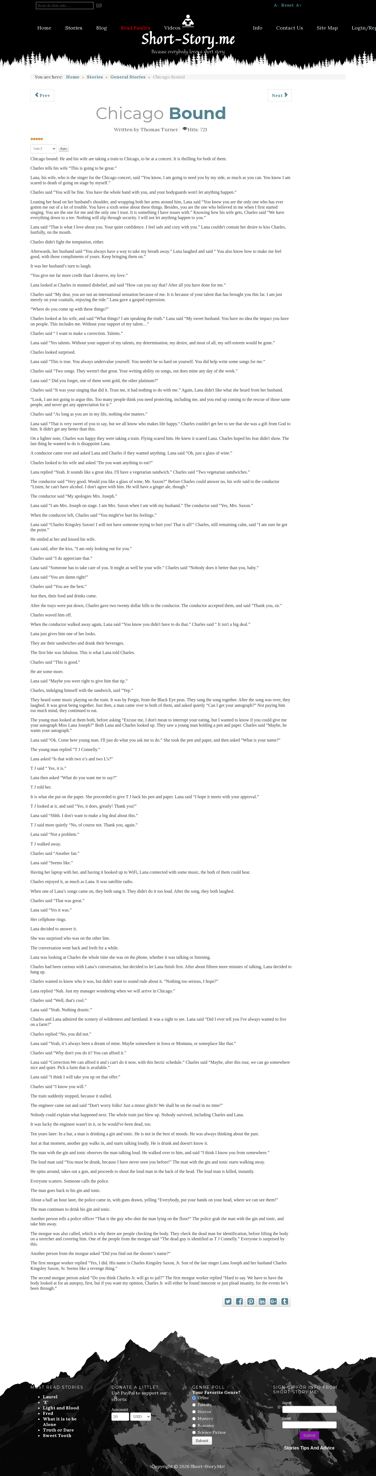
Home (44, 28)
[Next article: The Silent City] (280, 95)
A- (276, 5)
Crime (203, 1397)
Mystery (205, 1418)
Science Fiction (212, 1432)
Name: (287, 1403)
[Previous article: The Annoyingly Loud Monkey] (42, 95)
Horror (205, 1411)
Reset (287, 5)
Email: (286, 1418)
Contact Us (289, 28)
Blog (101, 28)
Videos (172, 28)
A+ (299, 5)
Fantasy (205, 1404)
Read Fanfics (135, 28)
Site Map (327, 28)
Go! (99, 5)
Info (257, 28)
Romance (206, 1425)
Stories (73, 28)
